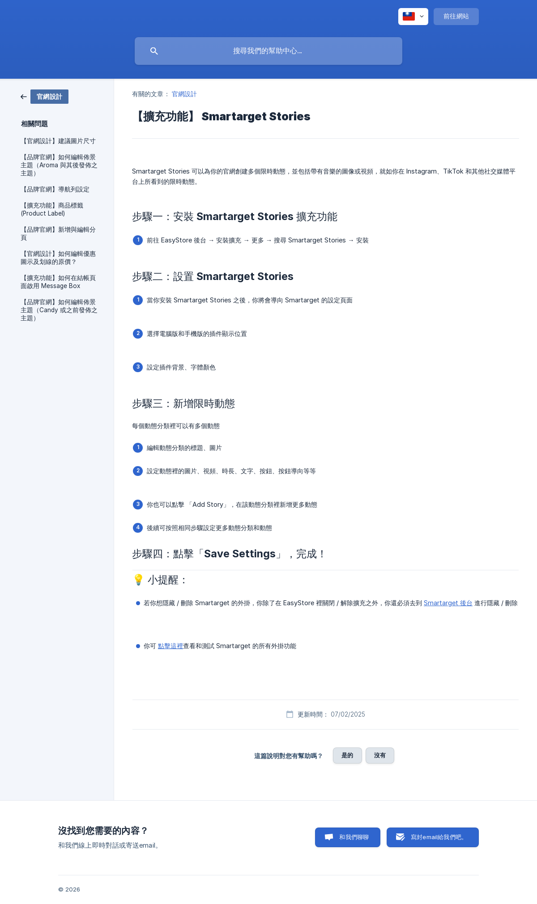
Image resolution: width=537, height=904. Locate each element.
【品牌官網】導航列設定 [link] (55, 189)
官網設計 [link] (184, 94)
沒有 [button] (380, 755)
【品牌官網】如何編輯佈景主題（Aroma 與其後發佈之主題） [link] (59, 165)
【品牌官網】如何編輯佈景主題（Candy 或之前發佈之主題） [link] (59, 310)
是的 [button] (347, 755)
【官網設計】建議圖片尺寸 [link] (58, 140)
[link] (44, 96)
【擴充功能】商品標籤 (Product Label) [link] (52, 209)
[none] (413, 16)
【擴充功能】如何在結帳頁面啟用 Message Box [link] (58, 281)
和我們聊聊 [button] (354, 836)
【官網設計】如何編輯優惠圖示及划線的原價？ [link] (58, 257)
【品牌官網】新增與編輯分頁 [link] (58, 233)
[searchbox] (268, 51)
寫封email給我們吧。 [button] (439, 836)
